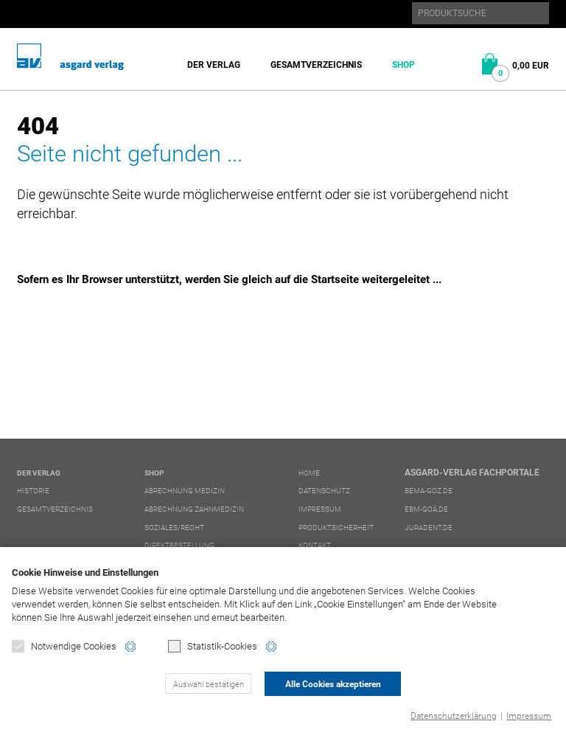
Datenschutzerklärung (453, 716)
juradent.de (429, 527)
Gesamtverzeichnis (316, 65)
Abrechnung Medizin (184, 491)
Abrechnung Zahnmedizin (194, 509)
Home (309, 473)
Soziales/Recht (174, 527)
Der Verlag (213, 65)
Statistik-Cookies (212, 646)
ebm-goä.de (426, 509)
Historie (33, 491)
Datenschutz (324, 491)
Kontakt (314, 545)
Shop (403, 65)
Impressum (528, 716)
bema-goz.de (429, 491)
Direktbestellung (179, 545)
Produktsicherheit (336, 527)
